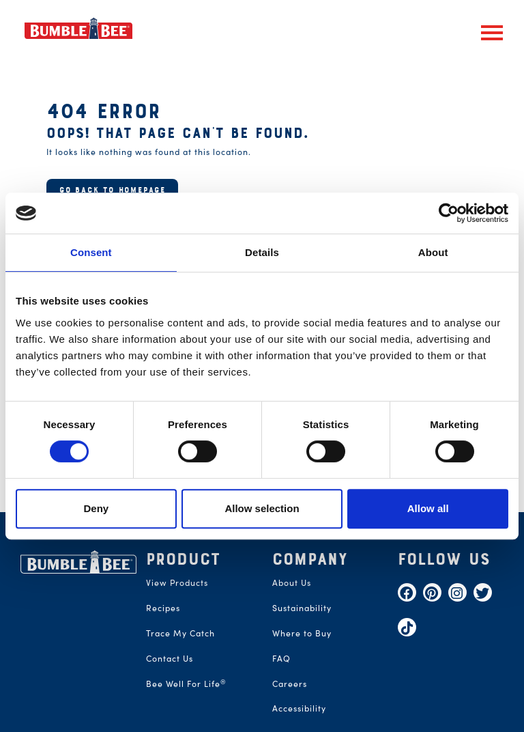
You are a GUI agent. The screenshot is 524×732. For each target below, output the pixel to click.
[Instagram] (457, 592)
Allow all (428, 508)
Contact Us (169, 658)
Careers (289, 683)
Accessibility (299, 708)
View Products (177, 582)
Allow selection (261, 508)
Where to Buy (302, 632)
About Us (291, 582)
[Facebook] (407, 592)
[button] (492, 32)
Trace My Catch (180, 632)
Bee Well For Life (186, 683)
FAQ (281, 658)
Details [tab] (262, 252)
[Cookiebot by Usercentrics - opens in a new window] (448, 213)
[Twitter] (483, 592)
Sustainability (302, 607)
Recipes (163, 607)
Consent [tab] (91, 252)
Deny (95, 508)
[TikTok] (407, 627)
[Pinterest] (432, 592)
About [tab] (433, 252)
